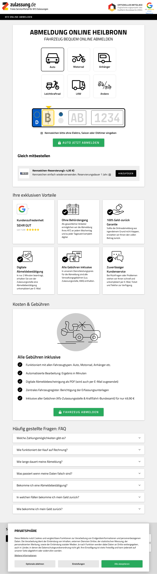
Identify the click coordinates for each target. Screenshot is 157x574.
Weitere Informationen (25, 555)
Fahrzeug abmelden (81, 412)
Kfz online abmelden (18, 17)
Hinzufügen (125, 173)
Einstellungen (78, 563)
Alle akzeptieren (121, 563)
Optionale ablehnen (35, 563)
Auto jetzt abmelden (81, 142)
